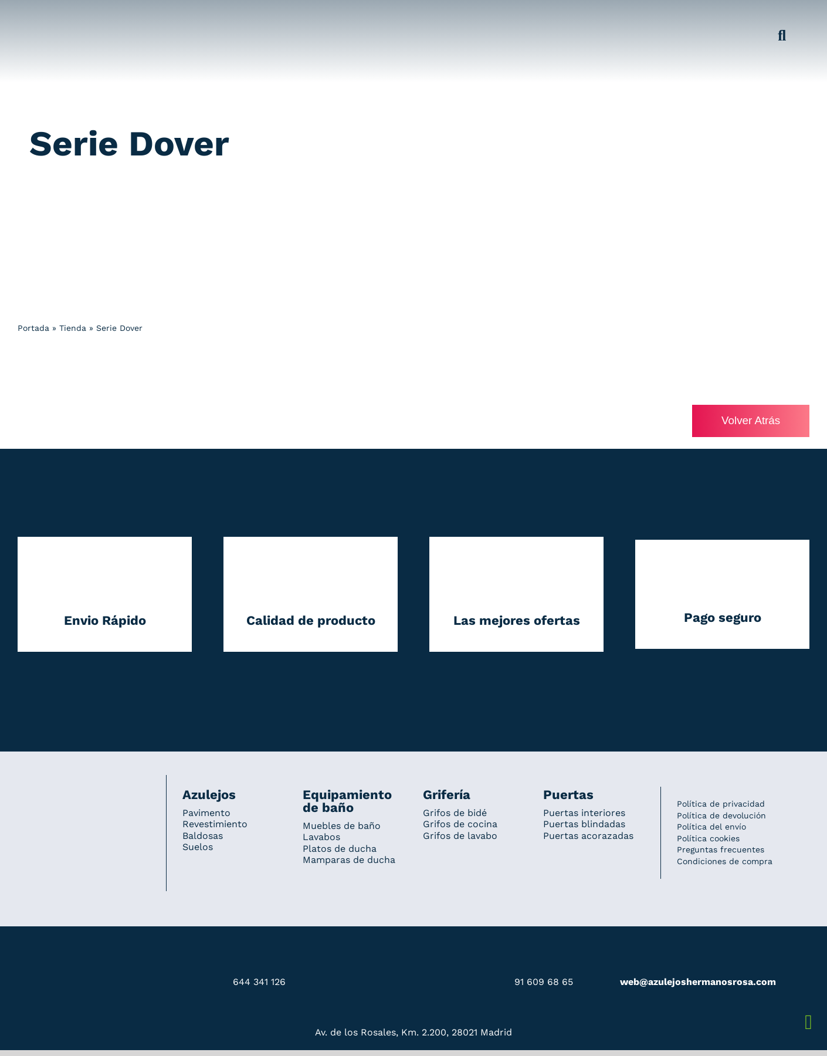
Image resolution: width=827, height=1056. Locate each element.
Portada (33, 328)
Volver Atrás (749, 421)
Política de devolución (721, 815)
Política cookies (708, 838)
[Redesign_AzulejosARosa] (84, 791)
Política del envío (711, 827)
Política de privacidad (721, 804)
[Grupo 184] (41, 16)
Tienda (72, 328)
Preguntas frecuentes (720, 850)
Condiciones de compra (724, 862)
